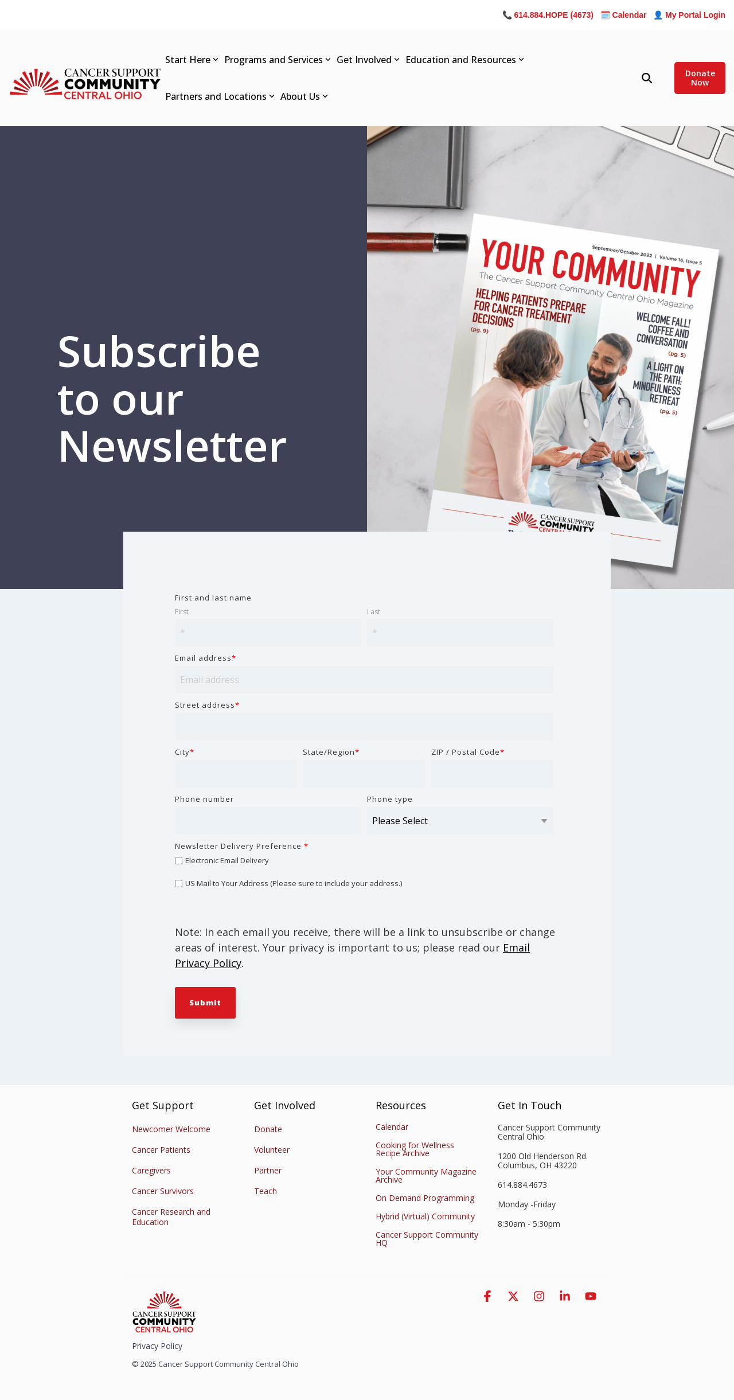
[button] (489, 1296)
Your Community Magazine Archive (426, 1175)
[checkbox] (364, 872)
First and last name (213, 597)
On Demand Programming (425, 1197)
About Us (304, 96)
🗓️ (623, 15)
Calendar (392, 1126)
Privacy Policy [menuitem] (157, 1345)
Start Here (191, 59)
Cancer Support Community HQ (427, 1238)
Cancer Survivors (163, 1190)
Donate (268, 1129)
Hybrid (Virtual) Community (425, 1216)
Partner (268, 1170)
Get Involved (368, 59)
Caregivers (151, 1170)
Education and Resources (464, 59)
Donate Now (700, 78)
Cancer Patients (161, 1149)
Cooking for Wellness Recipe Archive (415, 1149)
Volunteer (272, 1149)
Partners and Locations (220, 96)
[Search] (646, 78)
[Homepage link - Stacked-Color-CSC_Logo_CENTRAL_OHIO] (164, 1328)
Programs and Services (277, 59)
